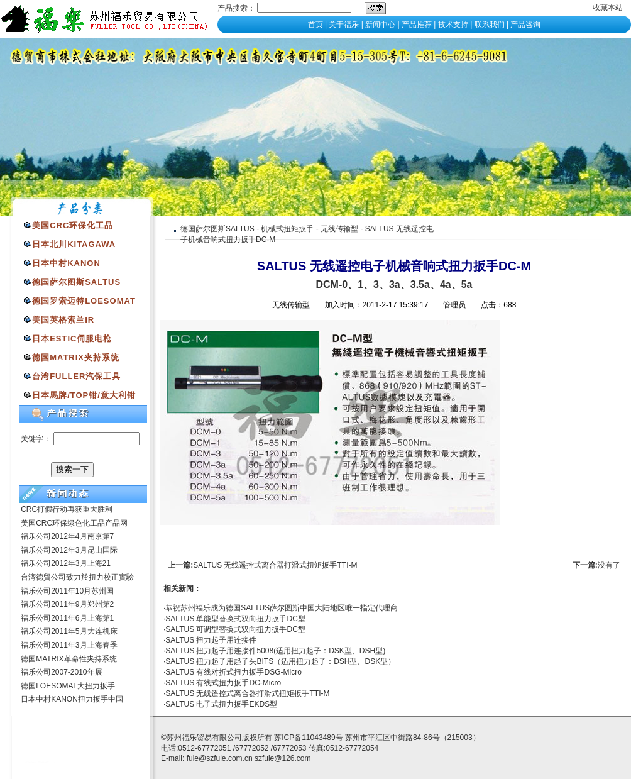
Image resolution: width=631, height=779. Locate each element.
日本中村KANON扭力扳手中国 (72, 699)
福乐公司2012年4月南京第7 (67, 536)
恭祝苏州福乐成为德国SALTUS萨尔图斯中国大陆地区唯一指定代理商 (281, 608)
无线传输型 (339, 228)
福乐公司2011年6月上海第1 (67, 618)
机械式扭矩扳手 (287, 228)
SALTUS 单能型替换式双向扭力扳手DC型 (235, 618)
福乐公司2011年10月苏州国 (67, 591)
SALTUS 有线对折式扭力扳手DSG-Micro (233, 672)
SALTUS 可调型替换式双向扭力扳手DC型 (235, 629)
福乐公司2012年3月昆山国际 (69, 550)
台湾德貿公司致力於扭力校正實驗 (77, 577)
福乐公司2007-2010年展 (61, 672)
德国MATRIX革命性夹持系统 (68, 659)
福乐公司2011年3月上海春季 (69, 645)
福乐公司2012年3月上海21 (66, 563)
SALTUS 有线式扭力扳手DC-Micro (223, 682)
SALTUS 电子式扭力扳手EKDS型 (221, 704)
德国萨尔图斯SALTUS (217, 228)
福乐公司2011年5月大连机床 (69, 631)
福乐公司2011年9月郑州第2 (67, 604)
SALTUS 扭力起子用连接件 (210, 640)
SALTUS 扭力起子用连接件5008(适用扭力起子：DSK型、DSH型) (275, 650)
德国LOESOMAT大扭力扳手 (68, 686)
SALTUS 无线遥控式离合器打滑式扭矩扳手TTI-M (275, 565)
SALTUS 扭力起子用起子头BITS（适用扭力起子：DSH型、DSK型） (280, 661)
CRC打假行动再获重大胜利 (66, 509)
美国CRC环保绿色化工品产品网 (74, 523)
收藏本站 (608, 7)
